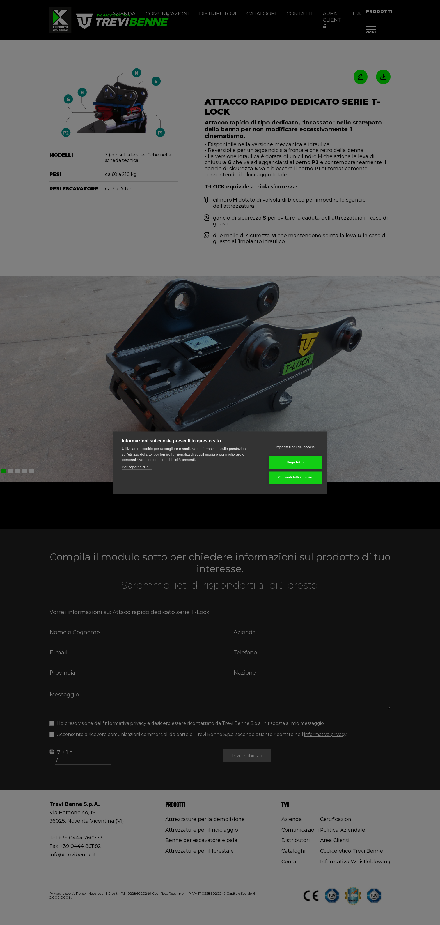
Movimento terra (362, 32)
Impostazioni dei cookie (290, 448)
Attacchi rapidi (393, 32)
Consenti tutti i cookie (291, 477)
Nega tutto (290, 463)
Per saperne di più (137, 467)
